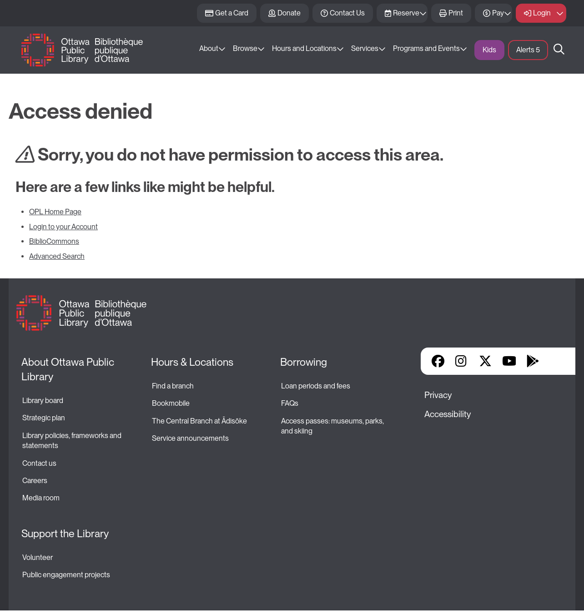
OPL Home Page (55, 211)
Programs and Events (426, 48)
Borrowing (303, 362)
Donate (289, 13)
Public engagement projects (66, 574)
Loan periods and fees (316, 386)
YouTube (509, 361)
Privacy (438, 395)
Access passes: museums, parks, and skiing (333, 426)
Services (364, 48)
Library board (42, 400)
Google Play (532, 361)
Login (542, 13)
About (208, 48)
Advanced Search (57, 256)
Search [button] (559, 50)
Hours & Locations (192, 362)
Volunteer (37, 557)
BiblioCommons (54, 241)
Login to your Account (63, 226)
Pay (498, 13)
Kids (489, 49)
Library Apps (556, 361)
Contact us (39, 463)
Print (455, 13)
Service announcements (190, 438)
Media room (41, 498)
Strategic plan (44, 417)
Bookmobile (171, 403)
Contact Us (347, 13)
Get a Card (231, 13)
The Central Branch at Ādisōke (199, 421)
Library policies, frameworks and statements (72, 440)
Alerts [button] (528, 49)
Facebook (438, 361)
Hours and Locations (304, 48)
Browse (245, 48)
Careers (34, 480)
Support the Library (65, 533)
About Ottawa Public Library (68, 369)
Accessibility (447, 414)
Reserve (406, 13)
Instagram (461, 361)
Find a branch (173, 386)
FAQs (289, 403)
